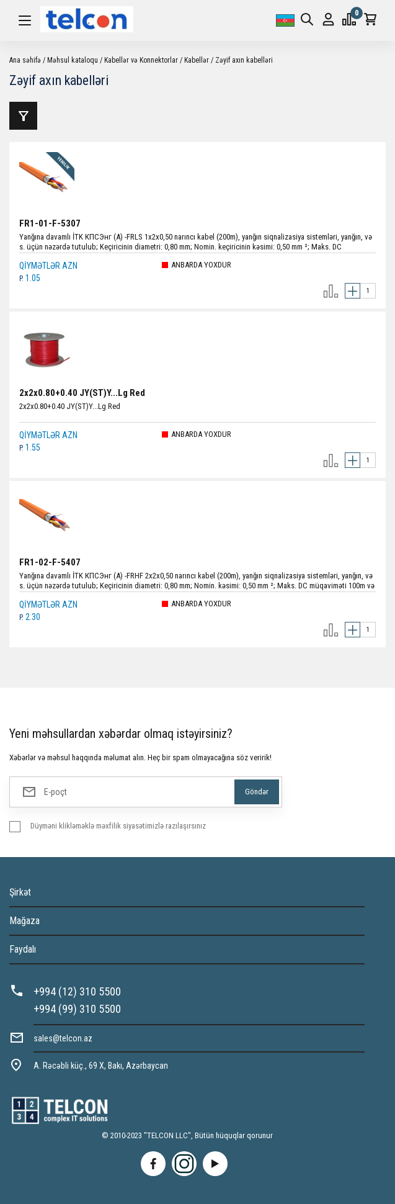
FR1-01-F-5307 (50, 223)
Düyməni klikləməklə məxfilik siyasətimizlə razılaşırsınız (118, 825)
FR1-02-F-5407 (50, 562)
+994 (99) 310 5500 (77, 1008)
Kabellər (196, 60)
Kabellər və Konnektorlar (141, 60)
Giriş (328, 19)
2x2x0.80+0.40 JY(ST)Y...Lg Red (82, 392)
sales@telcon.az (62, 1038)
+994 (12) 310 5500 (77, 991)
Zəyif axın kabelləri (244, 60)
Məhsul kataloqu (72, 60)
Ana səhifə (25, 60)
